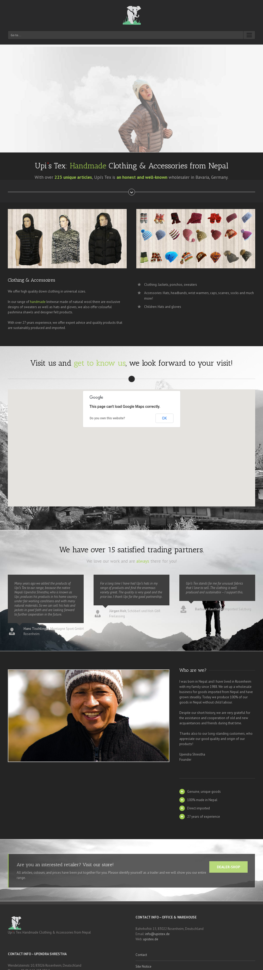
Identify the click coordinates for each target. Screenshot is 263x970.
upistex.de (150, 939)
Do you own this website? (107, 418)
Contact (141, 955)
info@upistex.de (157, 934)
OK (164, 418)
